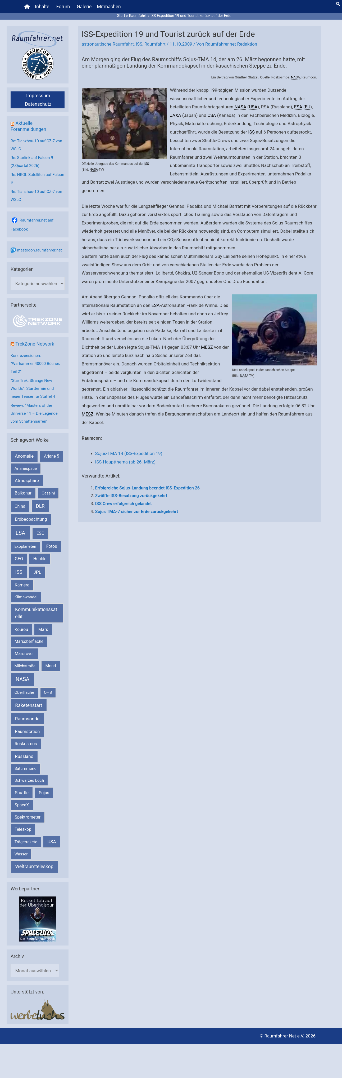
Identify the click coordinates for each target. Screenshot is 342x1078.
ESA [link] (298, 106)
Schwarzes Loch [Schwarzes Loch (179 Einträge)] (29, 780)
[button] (338, 4)
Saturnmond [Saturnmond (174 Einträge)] (26, 768)
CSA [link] (211, 115)
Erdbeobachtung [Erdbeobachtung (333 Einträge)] (31, 519)
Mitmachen (109, 6)
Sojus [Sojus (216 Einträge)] (44, 792)
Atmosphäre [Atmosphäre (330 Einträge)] (27, 480)
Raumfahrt (155, 44)
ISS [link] (146, 164)
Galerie (84, 6)
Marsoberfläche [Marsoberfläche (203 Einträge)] (29, 641)
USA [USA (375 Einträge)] (52, 841)
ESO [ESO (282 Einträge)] (40, 533)
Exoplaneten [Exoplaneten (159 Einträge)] (25, 546)
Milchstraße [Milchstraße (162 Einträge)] (25, 666)
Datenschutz (38, 104)
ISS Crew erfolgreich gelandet (123, 503)
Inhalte (42, 6)
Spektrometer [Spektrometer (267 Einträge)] (28, 817)
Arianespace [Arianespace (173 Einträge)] (26, 468)
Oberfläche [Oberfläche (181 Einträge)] (24, 692)
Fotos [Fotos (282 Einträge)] (51, 546)
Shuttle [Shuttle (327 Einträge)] (22, 792)
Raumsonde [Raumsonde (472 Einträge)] (27, 718)
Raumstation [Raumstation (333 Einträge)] (27, 731)
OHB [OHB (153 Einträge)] (48, 692)
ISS (139, 44)
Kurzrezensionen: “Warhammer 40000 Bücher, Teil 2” (35, 363)
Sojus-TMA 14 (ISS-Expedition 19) (128, 453)
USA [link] (253, 106)
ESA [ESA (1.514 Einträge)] (20, 533)
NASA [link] (295, 77)
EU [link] (308, 106)
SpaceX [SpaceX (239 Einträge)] (22, 804)
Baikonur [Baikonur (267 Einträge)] (23, 493)
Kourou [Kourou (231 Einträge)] (21, 629)
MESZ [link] (207, 347)
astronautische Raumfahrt (108, 44)
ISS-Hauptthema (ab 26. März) (125, 462)
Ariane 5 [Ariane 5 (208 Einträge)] (51, 456)
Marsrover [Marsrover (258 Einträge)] (24, 653)
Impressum (38, 95)
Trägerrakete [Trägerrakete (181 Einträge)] (26, 842)
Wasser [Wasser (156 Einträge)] (21, 854)
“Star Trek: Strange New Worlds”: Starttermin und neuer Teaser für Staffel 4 (33, 388)
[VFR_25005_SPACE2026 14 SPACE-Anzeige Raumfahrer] (37, 918)
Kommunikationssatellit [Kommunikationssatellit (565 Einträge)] (36, 613)
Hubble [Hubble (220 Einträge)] (40, 558)
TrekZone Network (34, 344)
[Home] (27, 6)
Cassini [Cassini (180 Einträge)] (48, 493)
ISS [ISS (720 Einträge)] (18, 572)
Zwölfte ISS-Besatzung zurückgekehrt (131, 495)
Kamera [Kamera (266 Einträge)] (22, 584)
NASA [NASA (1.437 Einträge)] (22, 679)
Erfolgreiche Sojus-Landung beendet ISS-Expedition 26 (147, 488)
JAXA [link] (175, 115)
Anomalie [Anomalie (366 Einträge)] (24, 456)
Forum (63, 6)
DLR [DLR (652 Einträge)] (40, 506)
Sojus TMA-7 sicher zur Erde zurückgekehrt (136, 511)
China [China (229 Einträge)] (20, 506)
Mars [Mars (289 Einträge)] (43, 629)
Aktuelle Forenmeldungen (28, 126)
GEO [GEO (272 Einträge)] (19, 558)
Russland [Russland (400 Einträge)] (24, 756)
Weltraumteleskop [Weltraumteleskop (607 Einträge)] (34, 866)
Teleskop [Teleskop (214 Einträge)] (23, 829)
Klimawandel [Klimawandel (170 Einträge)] (26, 597)
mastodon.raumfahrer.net (39, 250)
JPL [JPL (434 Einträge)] (37, 572)
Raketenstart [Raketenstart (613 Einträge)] (28, 705)
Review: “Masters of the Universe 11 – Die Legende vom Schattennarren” (34, 413)
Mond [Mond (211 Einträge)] (50, 665)
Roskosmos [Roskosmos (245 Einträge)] (26, 743)
